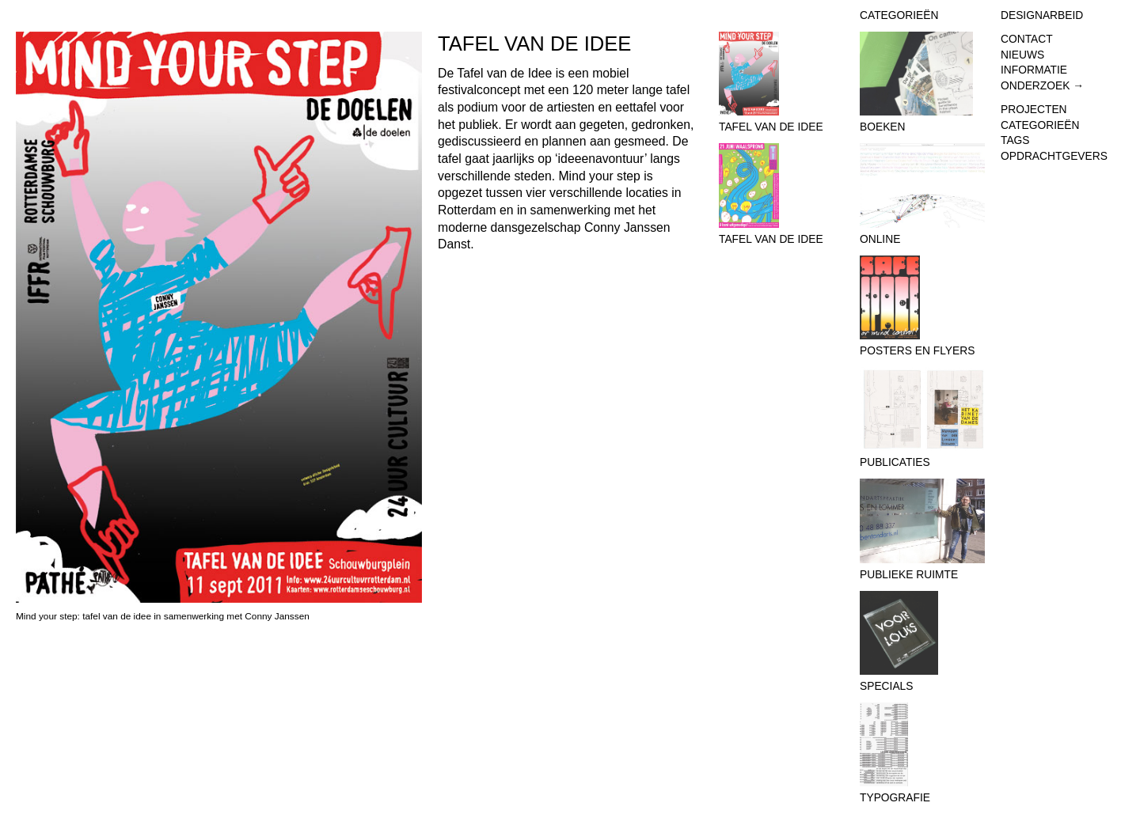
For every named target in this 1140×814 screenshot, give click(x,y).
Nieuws (1022, 55)
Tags (1015, 140)
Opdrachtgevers (1054, 156)
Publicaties (922, 418)
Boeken (922, 83)
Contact (1027, 39)
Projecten (1034, 109)
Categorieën (1040, 125)
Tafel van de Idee (781, 83)
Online (922, 194)
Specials (922, 642)
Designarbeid (1042, 15)
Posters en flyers (922, 307)
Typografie (922, 753)
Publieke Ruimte (922, 530)
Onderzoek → (1042, 86)
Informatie (1034, 70)
